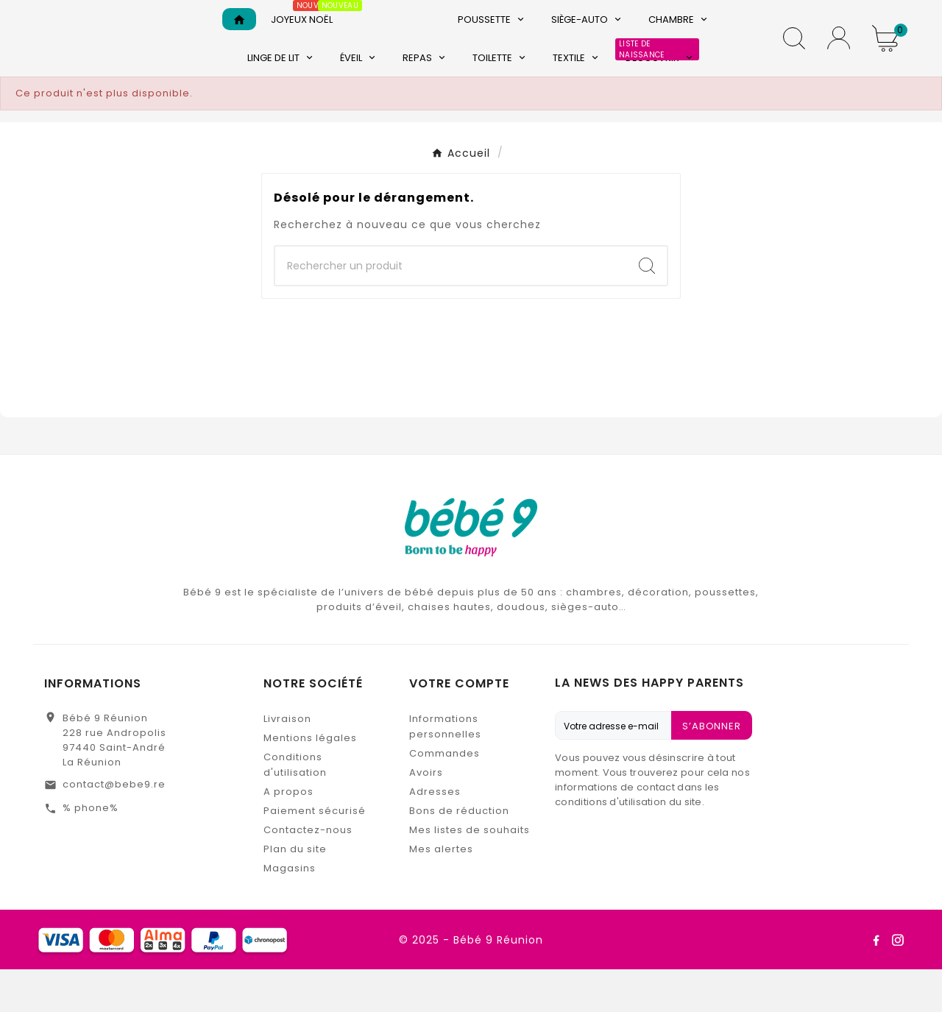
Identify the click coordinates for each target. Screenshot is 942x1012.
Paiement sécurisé (314, 853)
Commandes (444, 796)
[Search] (647, 308)
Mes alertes (441, 892)
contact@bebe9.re (114, 827)
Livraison (287, 761)
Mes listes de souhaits (469, 873)
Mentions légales (310, 781)
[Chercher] (451, 308)
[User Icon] (838, 59)
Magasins (289, 911)
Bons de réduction (459, 853)
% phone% (90, 850)
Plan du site (295, 892)
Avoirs (426, 815)
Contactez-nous (308, 873)
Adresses (435, 834)
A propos (288, 834)
